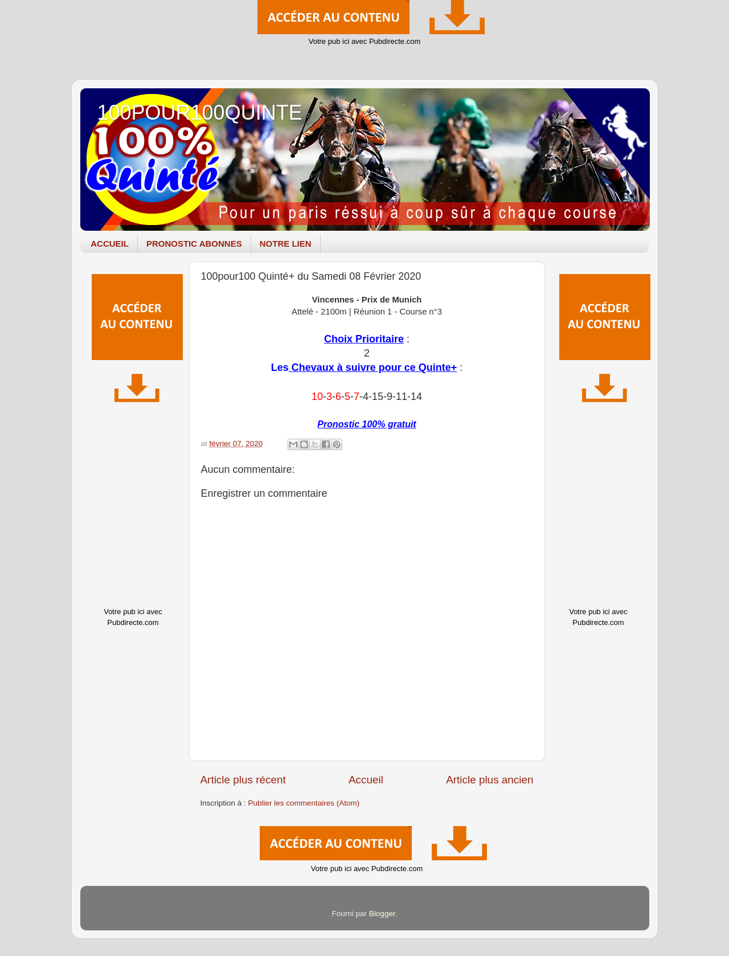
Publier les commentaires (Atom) (304, 803)
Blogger (382, 913)
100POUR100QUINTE (199, 112)
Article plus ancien (489, 780)
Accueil (366, 780)
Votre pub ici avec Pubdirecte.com (365, 41)
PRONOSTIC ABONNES (194, 243)
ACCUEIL (110, 243)
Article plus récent (243, 780)
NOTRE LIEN (286, 243)
